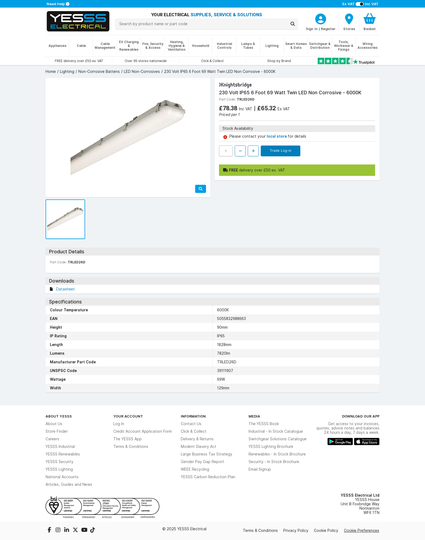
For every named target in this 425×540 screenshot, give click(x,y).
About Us (54, 424)
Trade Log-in (280, 150)
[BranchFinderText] (349, 21)
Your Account (128, 416)
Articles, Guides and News (69, 484)
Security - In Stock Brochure (274, 462)
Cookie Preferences (361, 530)
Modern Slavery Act (198, 446)
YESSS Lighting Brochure (271, 446)
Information (193, 416)
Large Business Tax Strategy (206, 454)
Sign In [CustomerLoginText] (312, 29)
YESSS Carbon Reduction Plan (208, 477)
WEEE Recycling (195, 469)
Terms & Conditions (130, 446)
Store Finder (57, 431)
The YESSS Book (264, 424)
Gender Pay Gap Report (202, 462)
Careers (52, 439)
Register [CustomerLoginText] (328, 29)
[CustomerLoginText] (321, 18)
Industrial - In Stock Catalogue (276, 431)
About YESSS (59, 416)
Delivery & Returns (197, 439)
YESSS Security (59, 462)
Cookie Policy (326, 530)
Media (254, 416)
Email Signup (260, 469)
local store (277, 136)
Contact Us (191, 424)
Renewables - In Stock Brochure (277, 454)
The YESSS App (127, 439)
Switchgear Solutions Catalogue (278, 439)
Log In (118, 424)
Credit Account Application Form (142, 431)
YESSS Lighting (59, 469)
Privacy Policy (295, 530)
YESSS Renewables (63, 454)
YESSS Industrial (60, 446)
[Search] (292, 23)
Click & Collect (194, 431)
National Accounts (62, 477)
